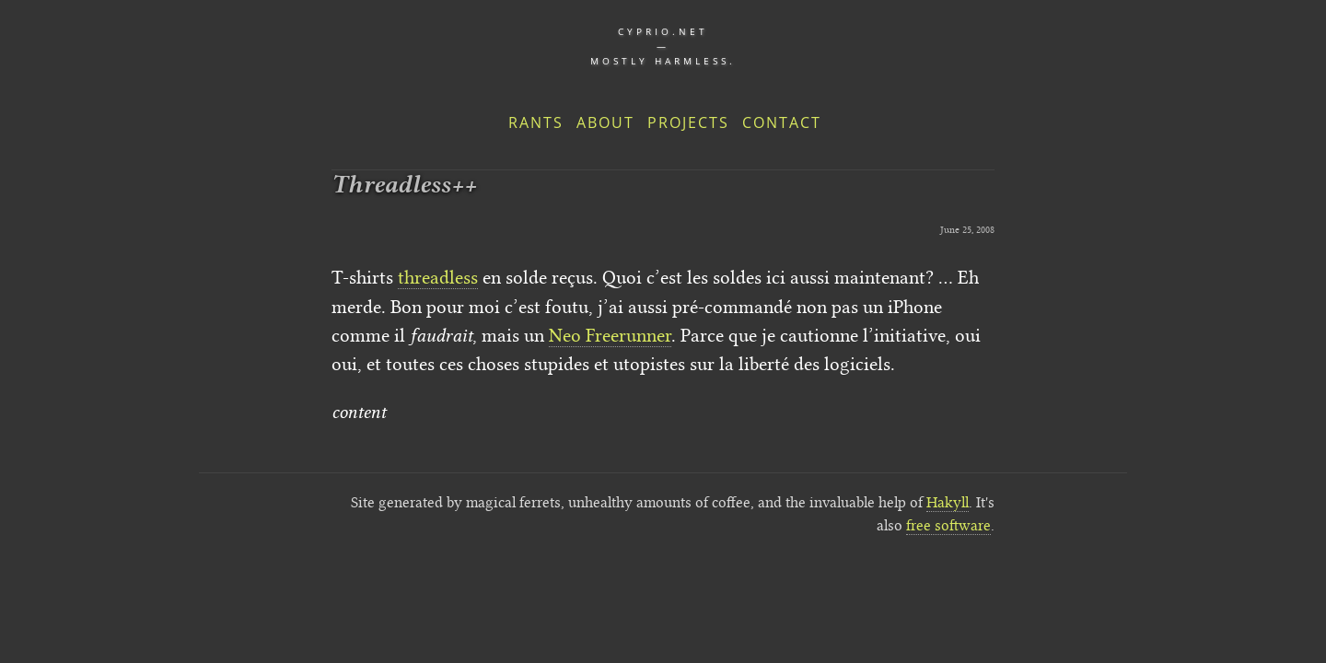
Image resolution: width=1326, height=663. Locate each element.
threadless (438, 277)
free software (948, 525)
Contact (781, 122)
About (605, 122)
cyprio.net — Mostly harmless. (663, 46)
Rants (536, 122)
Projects (688, 122)
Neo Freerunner (610, 335)
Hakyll (947, 502)
